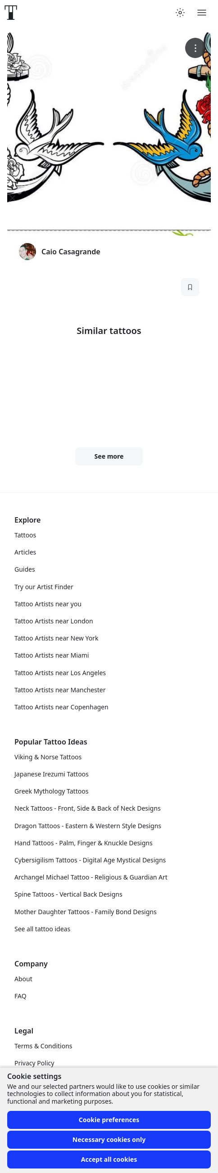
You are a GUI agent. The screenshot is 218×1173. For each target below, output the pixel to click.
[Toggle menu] (202, 12)
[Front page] (11, 12)
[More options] (195, 48)
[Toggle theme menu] (180, 12)
